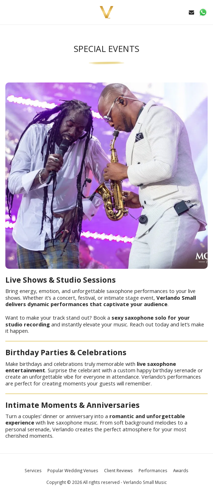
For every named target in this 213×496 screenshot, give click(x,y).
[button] (8, 12)
